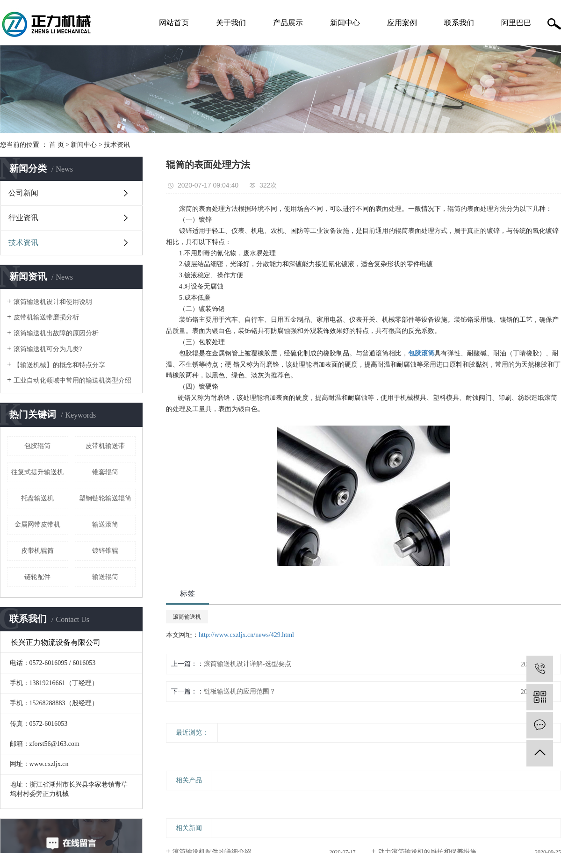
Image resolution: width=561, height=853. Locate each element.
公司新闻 (23, 193)
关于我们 (231, 23)
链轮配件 (37, 576)
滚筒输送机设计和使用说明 (53, 301)
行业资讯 (23, 218)
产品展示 (288, 23)
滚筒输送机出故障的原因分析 (56, 333)
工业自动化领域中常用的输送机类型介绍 (72, 380)
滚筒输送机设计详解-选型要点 (247, 663)
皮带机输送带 (105, 445)
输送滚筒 (105, 524)
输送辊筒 (105, 576)
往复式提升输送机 (37, 472)
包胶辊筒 (37, 445)
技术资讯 (117, 144)
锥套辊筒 (105, 472)
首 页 (56, 144)
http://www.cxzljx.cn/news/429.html (246, 634)
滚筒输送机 (187, 617)
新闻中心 (345, 23)
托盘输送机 (37, 498)
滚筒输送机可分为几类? (48, 349)
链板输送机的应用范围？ (240, 691)
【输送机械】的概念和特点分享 (59, 365)
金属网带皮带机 (37, 524)
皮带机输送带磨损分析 (46, 317)
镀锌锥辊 (105, 550)
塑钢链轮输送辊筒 (105, 498)
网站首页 (174, 23)
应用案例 (402, 23)
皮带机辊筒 (37, 550)
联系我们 (459, 23)
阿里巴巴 (516, 23)
